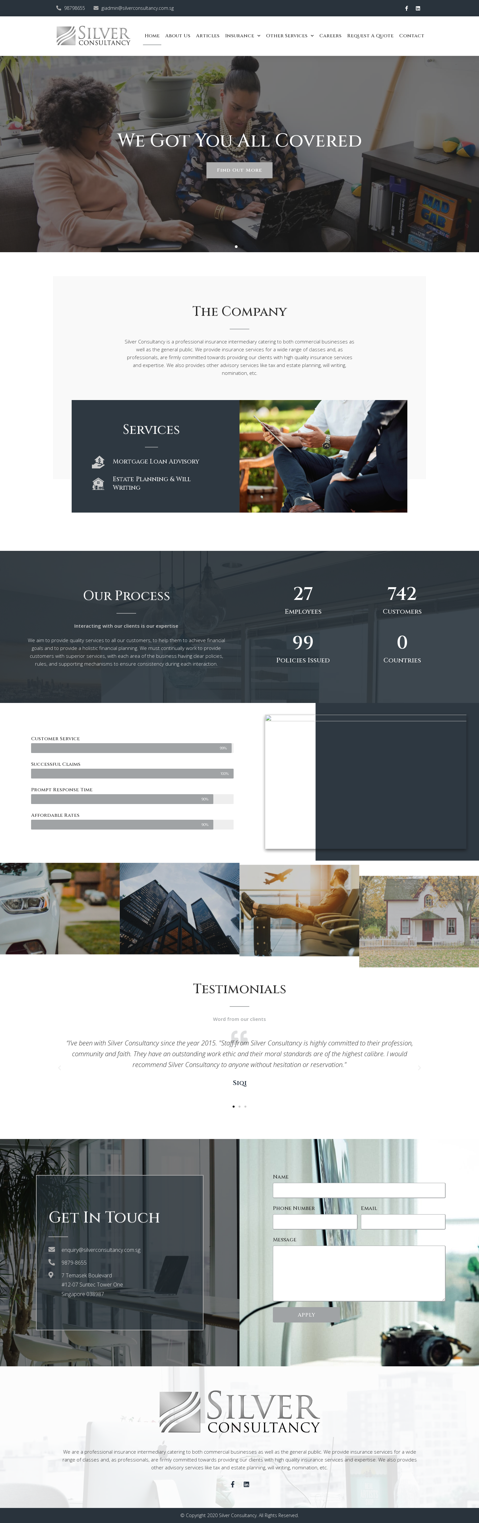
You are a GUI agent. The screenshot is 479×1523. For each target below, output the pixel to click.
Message (284, 1239)
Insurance (242, 36)
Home (152, 35)
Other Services (290, 36)
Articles (208, 35)
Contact (411, 35)
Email (369, 1208)
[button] (236, 246)
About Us (177, 35)
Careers (330, 35)
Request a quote (370, 35)
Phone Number (294, 1208)
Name (281, 1177)
